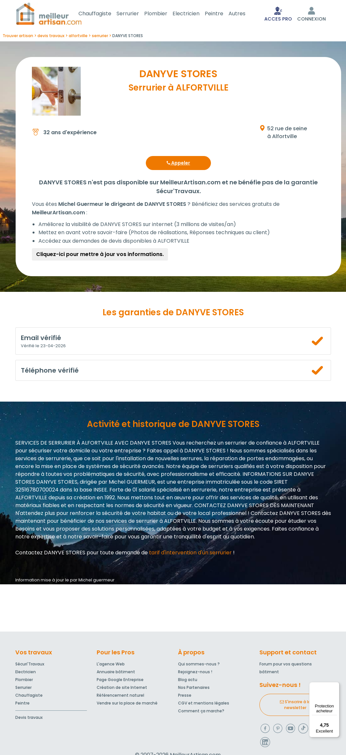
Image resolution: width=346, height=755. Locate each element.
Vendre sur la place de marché (127, 704)
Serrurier (135, 14)
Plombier (163, 14)
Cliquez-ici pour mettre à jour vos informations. (100, 255)
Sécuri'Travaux (29, 665)
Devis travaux (29, 718)
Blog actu (187, 681)
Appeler (178, 164)
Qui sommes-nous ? (199, 665)
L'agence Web (111, 665)
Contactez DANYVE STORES (50, 554)
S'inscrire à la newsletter (295, 706)
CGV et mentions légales (203, 704)
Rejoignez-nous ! (195, 673)
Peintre (222, 14)
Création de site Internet (122, 688)
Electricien (193, 14)
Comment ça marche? (201, 712)
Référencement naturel (120, 696)
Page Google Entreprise (120, 681)
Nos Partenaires (194, 688)
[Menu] (335, 686)
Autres (244, 14)
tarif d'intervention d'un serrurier (190, 554)
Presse (184, 696)
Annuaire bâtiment (116, 673)
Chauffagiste (102, 14)
